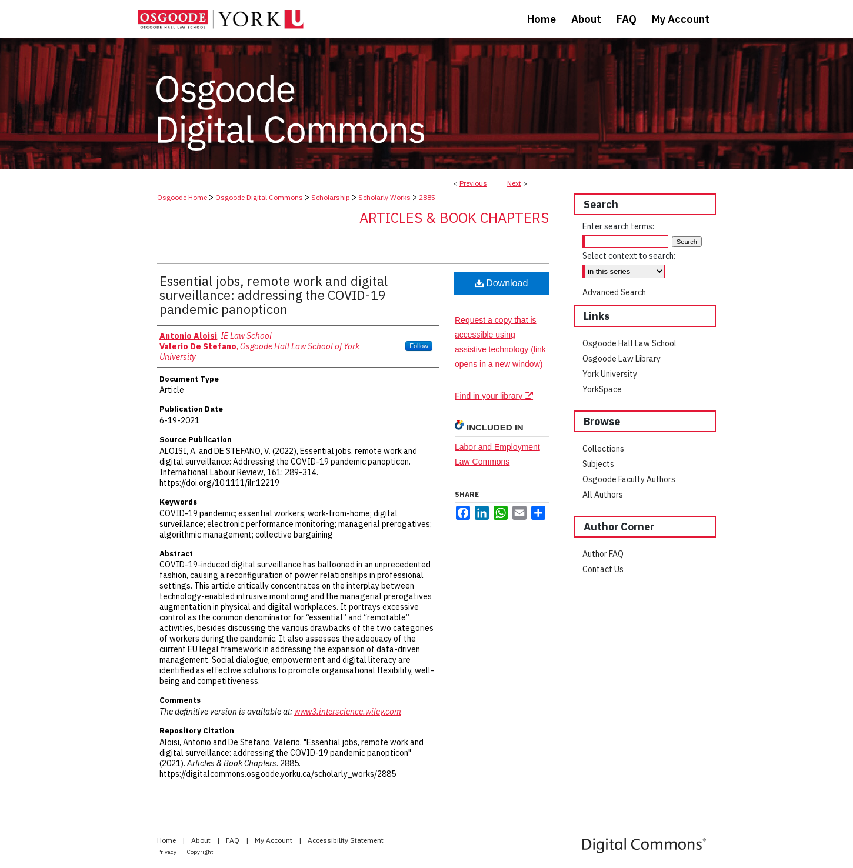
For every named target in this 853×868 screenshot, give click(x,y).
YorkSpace (602, 389)
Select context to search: (628, 256)
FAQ (233, 840)
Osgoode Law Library (621, 358)
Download (501, 283)
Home (167, 840)
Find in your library (494, 395)
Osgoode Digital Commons (259, 197)
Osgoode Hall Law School (629, 343)
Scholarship (330, 197)
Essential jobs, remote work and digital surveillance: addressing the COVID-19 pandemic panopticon (273, 295)
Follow (418, 345)
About (201, 840)
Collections (603, 448)
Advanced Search (614, 292)
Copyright (200, 852)
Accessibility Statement (346, 840)
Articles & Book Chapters (454, 217)
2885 (427, 197)
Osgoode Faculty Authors (628, 479)
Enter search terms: (618, 226)
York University (609, 374)
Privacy (167, 852)
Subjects (598, 464)
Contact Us (603, 569)
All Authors (602, 494)
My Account (274, 840)
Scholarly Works (384, 197)
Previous (473, 183)
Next (514, 183)
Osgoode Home (182, 197)
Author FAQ (603, 554)
